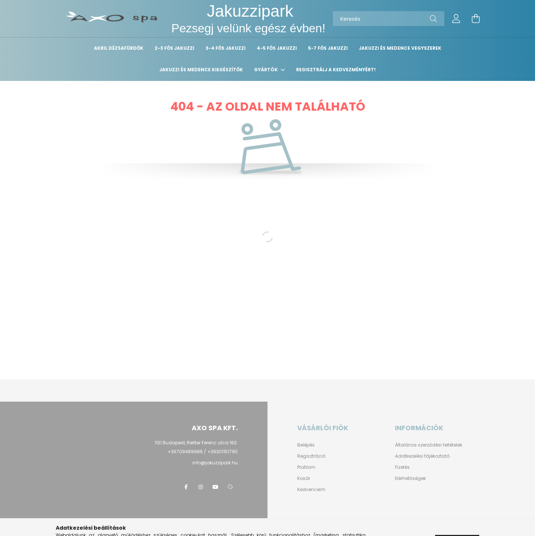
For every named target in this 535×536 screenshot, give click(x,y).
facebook (185, 487)
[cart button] (475, 18)
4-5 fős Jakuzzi (277, 48)
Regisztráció (311, 456)
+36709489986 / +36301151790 (203, 451)
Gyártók (266, 69)
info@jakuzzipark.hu (215, 463)
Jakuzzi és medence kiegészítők (201, 69)
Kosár (303, 478)
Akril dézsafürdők (118, 48)
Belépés (306, 445)
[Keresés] (388, 18)
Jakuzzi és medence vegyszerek (400, 48)
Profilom (306, 467)
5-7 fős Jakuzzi (328, 48)
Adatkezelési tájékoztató (422, 456)
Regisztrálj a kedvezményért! (336, 69)
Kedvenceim (311, 489)
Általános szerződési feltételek (428, 445)
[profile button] (456, 18)
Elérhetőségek (410, 478)
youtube (215, 487)
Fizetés (402, 467)
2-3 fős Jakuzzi (174, 48)
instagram (200, 487)
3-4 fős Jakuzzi (225, 48)
